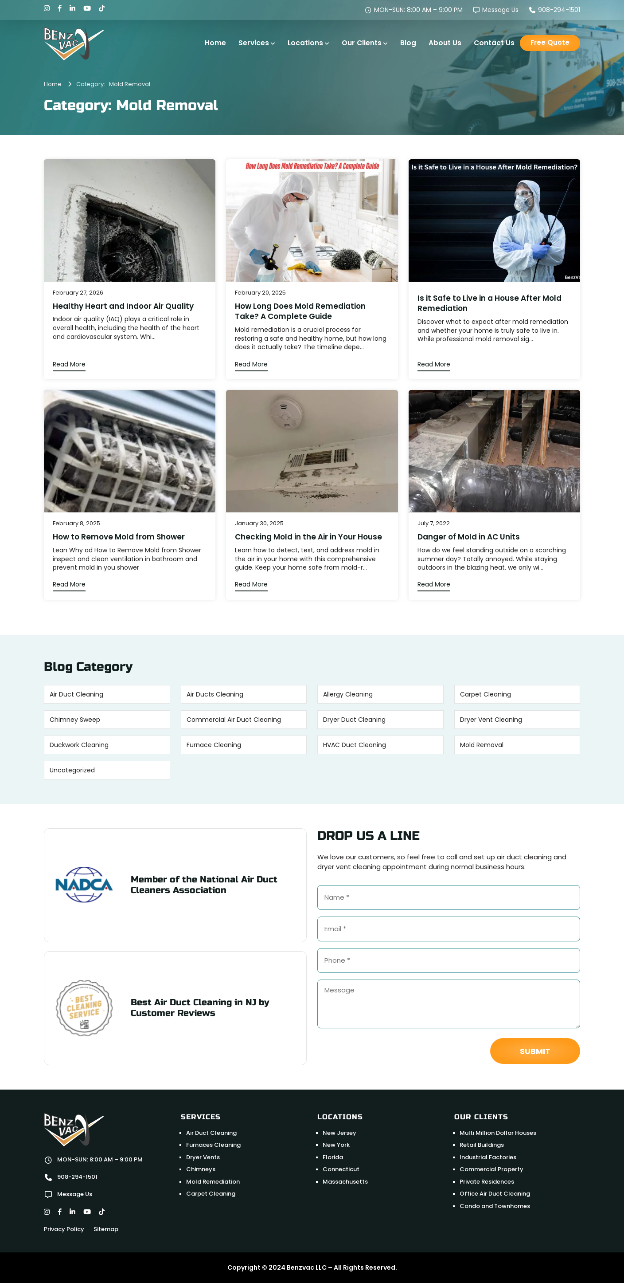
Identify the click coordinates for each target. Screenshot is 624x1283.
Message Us (496, 9)
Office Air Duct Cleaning (495, 1193)
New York (336, 1145)
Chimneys (200, 1169)
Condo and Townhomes (495, 1206)
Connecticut (341, 1169)
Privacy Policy (64, 1229)
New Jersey (339, 1133)
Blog (408, 42)
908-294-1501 (554, 9)
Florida (333, 1157)
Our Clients (362, 42)
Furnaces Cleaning (213, 1145)
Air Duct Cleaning (211, 1133)
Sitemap (106, 1229)
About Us (445, 42)
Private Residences (487, 1181)
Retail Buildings (482, 1145)
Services (253, 42)
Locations (305, 42)
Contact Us (494, 42)
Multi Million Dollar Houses (498, 1133)
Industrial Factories (488, 1157)
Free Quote (549, 42)
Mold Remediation (213, 1181)
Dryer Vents (203, 1157)
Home (215, 42)
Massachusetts (345, 1181)
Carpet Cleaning (210, 1193)
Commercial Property (491, 1169)
